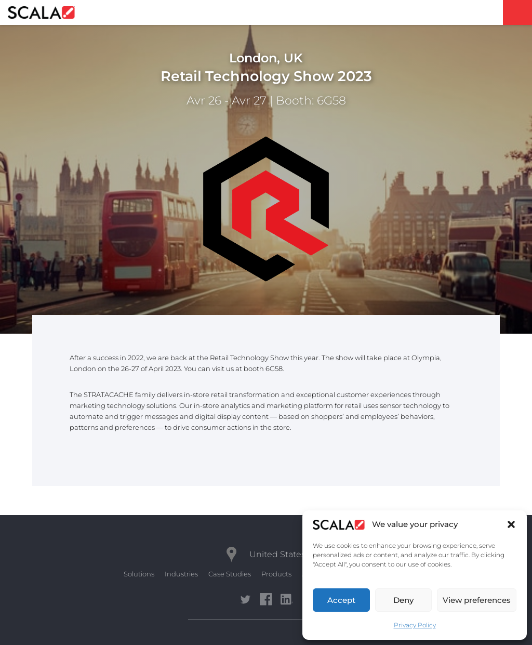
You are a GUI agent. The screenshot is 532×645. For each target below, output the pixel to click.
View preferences (477, 600)
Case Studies (229, 574)
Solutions (139, 574)
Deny (403, 600)
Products (276, 574)
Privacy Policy (415, 625)
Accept (341, 600)
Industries (181, 574)
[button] (511, 524)
